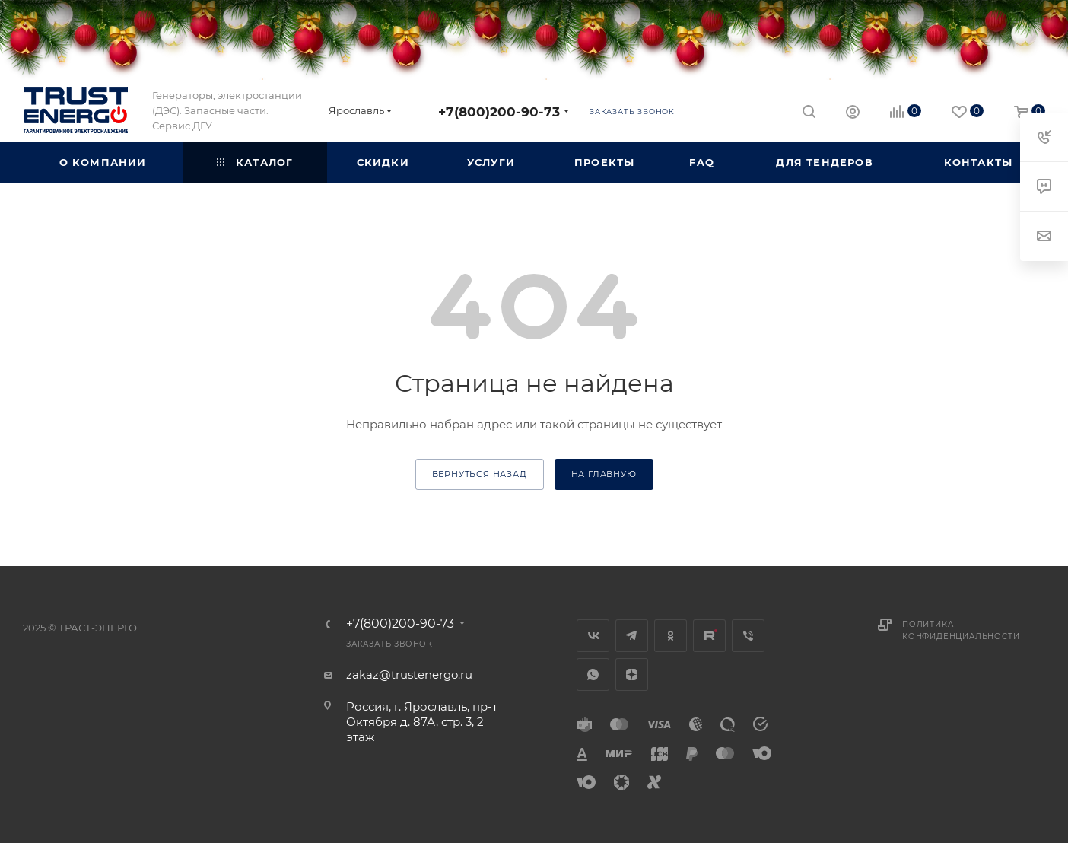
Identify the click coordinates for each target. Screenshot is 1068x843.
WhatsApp (593, 674)
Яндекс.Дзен (631, 674)
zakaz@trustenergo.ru (409, 674)
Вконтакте (593, 635)
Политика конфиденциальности (960, 630)
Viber (748, 635)
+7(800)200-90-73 (499, 111)
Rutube (709, 635)
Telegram (631, 635)
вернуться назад (479, 474)
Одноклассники (670, 635)
